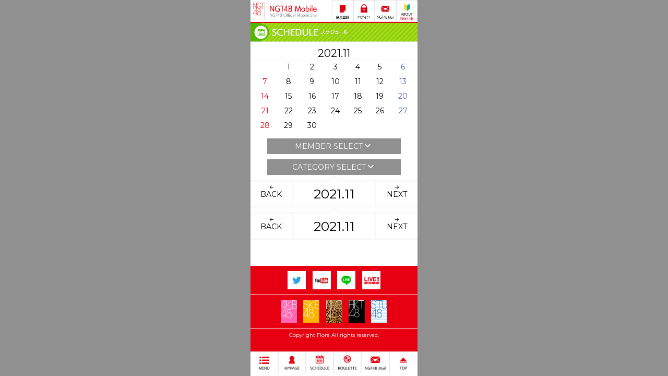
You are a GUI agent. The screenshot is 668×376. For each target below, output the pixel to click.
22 (288, 110)
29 (288, 125)
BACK (271, 191)
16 (312, 96)
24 (335, 110)
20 (403, 96)
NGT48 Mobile (293, 11)
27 (403, 110)
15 (288, 96)
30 (312, 125)
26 (380, 110)
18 (358, 96)
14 (265, 96)
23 (312, 110)
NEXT (397, 191)
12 (380, 81)
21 (265, 110)
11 (358, 81)
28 (265, 125)
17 (335, 96)
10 (335, 81)
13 (403, 81)
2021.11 (334, 194)
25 (358, 110)
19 (380, 96)
